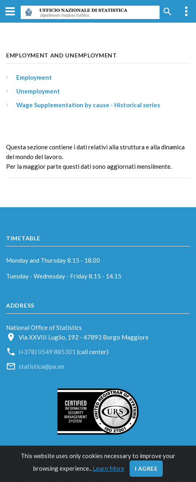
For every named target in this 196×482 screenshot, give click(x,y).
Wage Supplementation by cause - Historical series (88, 104)
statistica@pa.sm (41, 366)
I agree (146, 468)
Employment (34, 77)
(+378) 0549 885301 (48, 351)
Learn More (108, 468)
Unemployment (38, 91)
